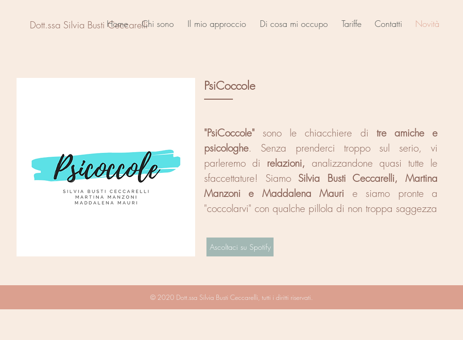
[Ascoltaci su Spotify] (240, 247)
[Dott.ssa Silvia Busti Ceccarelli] (89, 25)
